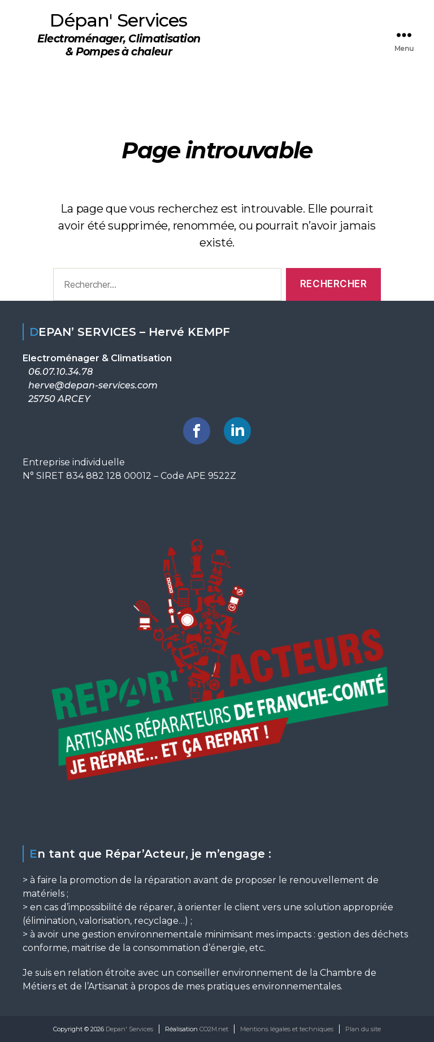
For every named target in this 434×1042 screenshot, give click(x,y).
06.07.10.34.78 (60, 371)
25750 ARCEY (59, 399)
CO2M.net (213, 1029)
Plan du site (363, 1029)
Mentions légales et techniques (286, 1029)
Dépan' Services (118, 20)
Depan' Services (129, 1029)
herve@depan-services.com (93, 385)
